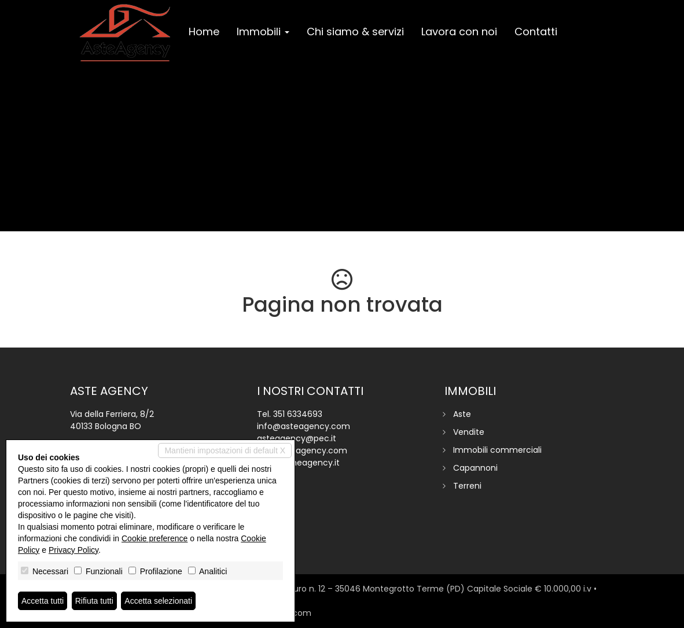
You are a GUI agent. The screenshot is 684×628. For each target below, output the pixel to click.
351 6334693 (297, 414)
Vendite (468, 432)
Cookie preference (154, 538)
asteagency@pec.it (296, 438)
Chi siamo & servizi (355, 31)
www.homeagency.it (298, 462)
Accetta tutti (42, 600)
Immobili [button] (263, 31)
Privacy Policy (73, 550)
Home (204, 31)
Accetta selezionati (158, 600)
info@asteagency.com (303, 426)
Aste (462, 414)
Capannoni (475, 468)
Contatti (535, 31)
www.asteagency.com (302, 450)
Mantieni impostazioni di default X (224, 450)
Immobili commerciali (497, 450)
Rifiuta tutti (94, 600)
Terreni (467, 486)
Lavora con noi (459, 31)
